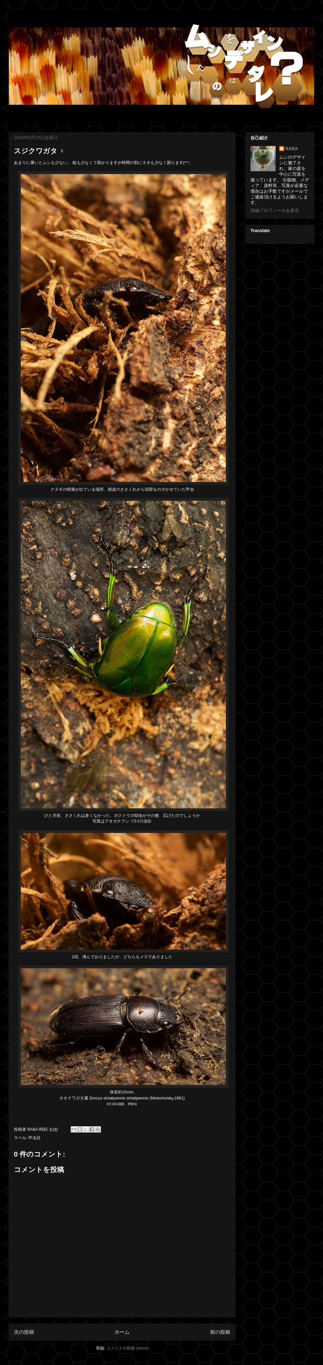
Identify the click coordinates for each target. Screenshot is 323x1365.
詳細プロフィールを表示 (274, 210)
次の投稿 (24, 1332)
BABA (291, 148)
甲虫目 (34, 1137)
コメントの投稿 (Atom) (127, 1348)
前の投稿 (220, 1332)
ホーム (122, 1332)
